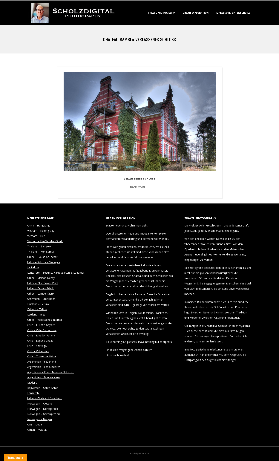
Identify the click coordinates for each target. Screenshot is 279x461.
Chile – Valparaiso (38, 351)
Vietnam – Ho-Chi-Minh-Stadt (45, 241)
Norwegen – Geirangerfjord (44, 414)
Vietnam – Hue (36, 236)
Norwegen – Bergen (39, 419)
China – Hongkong (38, 225)
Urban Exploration (196, 12)
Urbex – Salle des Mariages (43, 262)
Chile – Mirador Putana (41, 335)
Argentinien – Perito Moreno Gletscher (50, 372)
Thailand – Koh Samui (40, 251)
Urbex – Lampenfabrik (40, 293)
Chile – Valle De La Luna (41, 330)
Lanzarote (33, 393)
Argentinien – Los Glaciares (43, 367)
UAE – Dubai (34, 424)
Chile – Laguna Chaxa (40, 340)
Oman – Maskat (37, 429)
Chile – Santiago (37, 346)
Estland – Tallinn (37, 309)
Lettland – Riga (36, 314)
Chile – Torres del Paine (41, 356)
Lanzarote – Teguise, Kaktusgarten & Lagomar (55, 272)
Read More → (139, 186)
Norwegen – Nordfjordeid (43, 409)
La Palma (33, 267)
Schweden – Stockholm (41, 299)
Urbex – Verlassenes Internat (44, 319)
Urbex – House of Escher (42, 257)
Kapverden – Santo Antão (42, 388)
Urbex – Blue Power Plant (42, 283)
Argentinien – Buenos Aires (43, 377)
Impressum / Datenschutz (233, 12)
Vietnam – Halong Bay (40, 230)
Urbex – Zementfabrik (40, 288)
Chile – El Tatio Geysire (41, 325)
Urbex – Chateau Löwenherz (44, 398)
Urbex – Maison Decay (41, 278)
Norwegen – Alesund (40, 403)
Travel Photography (162, 12)
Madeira (32, 382)
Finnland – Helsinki (38, 304)
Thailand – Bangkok (39, 246)
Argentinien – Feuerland (41, 361)
